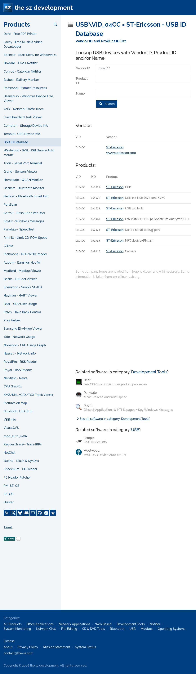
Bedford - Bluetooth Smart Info (26, 196)
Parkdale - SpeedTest (19, 229)
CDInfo (8, 246)
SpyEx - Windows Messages (24, 221)
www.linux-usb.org (126, 277)
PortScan (10, 204)
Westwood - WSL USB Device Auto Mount (29, 153)
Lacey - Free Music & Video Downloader (23, 44)
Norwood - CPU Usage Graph (25, 345)
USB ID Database (16, 142)
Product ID (82, 81)
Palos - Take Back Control (22, 312)
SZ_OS (8, 494)
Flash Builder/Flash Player (23, 117)
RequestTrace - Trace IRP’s (23, 444)
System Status (85, 647)
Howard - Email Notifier (21, 63)
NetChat (10, 452)
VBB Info (10, 419)
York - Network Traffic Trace (24, 109)
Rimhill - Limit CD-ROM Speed (25, 237)
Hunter (9, 502)
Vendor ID (83, 68)
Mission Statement (56, 647)
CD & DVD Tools (93, 629)
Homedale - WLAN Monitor (23, 180)
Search (107, 104)
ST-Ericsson (114, 147)
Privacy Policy (28, 647)
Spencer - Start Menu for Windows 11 (30, 55)
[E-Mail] (33, 513)
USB (135, 429)
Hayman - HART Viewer (21, 295)
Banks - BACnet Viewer (20, 279)
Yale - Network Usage (19, 337)
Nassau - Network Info (20, 353)
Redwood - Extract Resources (25, 88)
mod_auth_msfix (15, 436)
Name (80, 93)
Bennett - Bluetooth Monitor (24, 188)
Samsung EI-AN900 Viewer (23, 328)
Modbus (147, 629)
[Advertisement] (31, 581)
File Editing (69, 629)
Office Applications (40, 624)
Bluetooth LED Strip (18, 411)
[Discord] (26, 513)
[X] (13, 513)
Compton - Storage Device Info (26, 125)
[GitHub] (40, 513)
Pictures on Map (15, 403)
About (8, 647)
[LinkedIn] (46, 513)
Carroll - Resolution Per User (24, 213)
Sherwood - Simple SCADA (23, 287)
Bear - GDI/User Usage (20, 304)
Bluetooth (117, 629)
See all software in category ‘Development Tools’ (113, 419)
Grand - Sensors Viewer (20, 171)
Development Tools (149, 371)
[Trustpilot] (53, 513)
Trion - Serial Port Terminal (23, 163)
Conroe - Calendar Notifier (22, 71)
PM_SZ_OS (11, 486)
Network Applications (74, 624)
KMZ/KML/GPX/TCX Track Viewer (28, 395)
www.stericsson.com (121, 153)
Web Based (103, 624)
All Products (13, 624)
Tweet (8, 527)
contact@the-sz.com (18, 653)
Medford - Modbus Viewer (22, 271)
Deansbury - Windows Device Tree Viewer (28, 98)
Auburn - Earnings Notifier (22, 262)
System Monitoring (17, 629)
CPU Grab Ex (13, 386)
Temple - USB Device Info (22, 134)
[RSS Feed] (7, 513)
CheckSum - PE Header (20, 469)
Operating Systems (171, 629)
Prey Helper (12, 320)
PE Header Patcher (17, 477)
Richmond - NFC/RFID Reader (25, 254)
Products (17, 24)
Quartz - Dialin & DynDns (21, 461)
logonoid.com (142, 271)
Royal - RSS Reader (18, 370)
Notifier (155, 624)
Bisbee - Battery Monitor (21, 80)
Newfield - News (15, 378)
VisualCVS (11, 428)
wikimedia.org (169, 271)
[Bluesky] (20, 513)
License (9, 641)
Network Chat (46, 629)
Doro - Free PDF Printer (20, 34)
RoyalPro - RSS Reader (20, 362)
